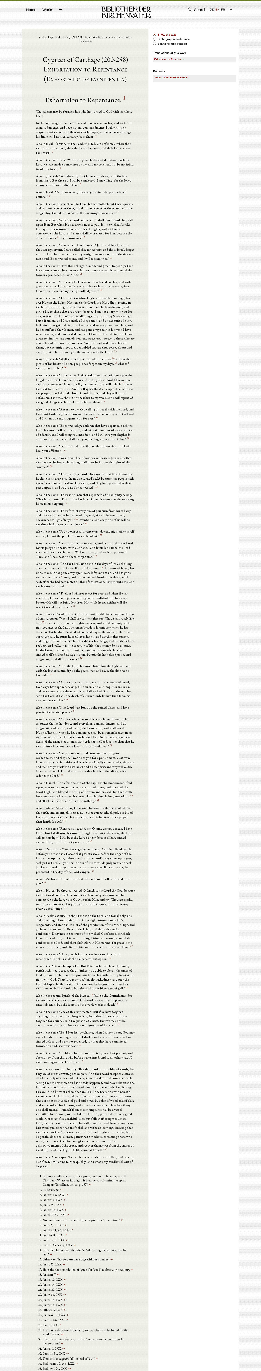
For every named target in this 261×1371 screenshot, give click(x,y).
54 (161, 906)
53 (124, 894)
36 (75, 596)
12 (48, 252)
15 (86, 313)
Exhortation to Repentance (206, 59)
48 (77, 817)
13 (143, 301)
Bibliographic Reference (210, 39)
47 (39, 805)
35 (118, 575)
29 (76, 487)
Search (197, 10)
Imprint (191, 1360)
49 (116, 843)
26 (121, 447)
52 (142, 877)
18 (61, 344)
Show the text (203, 34)
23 (143, 418)
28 (142, 475)
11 (152, 235)
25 (140, 442)
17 (62, 330)
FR (223, 9)
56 (93, 978)
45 (144, 749)
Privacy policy (195, 1363)
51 (62, 860)
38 (75, 639)
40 (57, 682)
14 (117, 308)
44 (74, 741)
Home (31, 10)
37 (50, 608)
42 (109, 699)
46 (68, 770)
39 (158, 660)
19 (47, 361)
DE (212, 9)
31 (54, 501)
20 (55, 382)
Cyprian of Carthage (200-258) (76, 38)
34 (58, 563)
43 (124, 715)
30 (106, 492)
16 (129, 313)
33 (123, 530)
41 (122, 682)
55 (67, 946)
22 (118, 401)
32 (107, 518)
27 (78, 459)
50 (95, 851)
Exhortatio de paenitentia (110, 38)
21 (166, 389)
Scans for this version (208, 43)
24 (144, 430)
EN (217, 9)
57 (130, 990)
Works (47, 10)
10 (166, 223)
